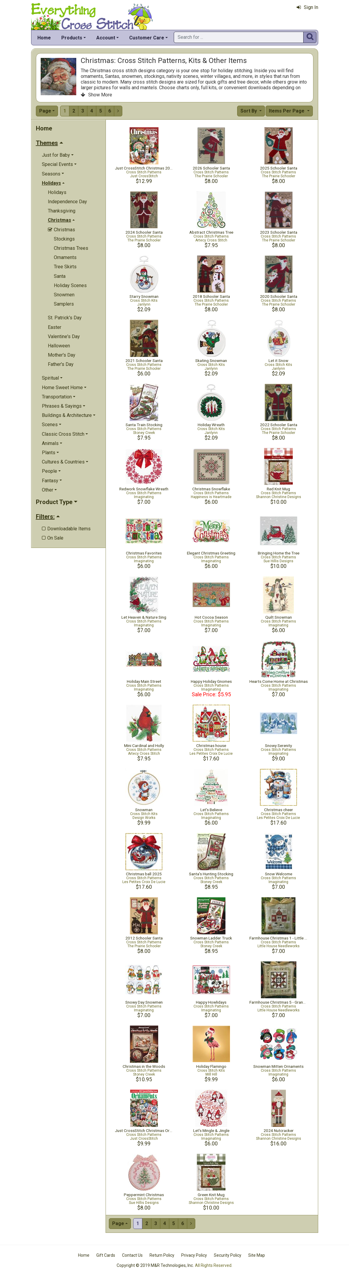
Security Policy (227, 1255)
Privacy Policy (194, 1255)
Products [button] (71, 38)
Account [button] (105, 38)
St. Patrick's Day (65, 318)
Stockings (64, 239)
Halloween (59, 346)
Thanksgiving (61, 211)
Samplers (64, 304)
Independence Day (67, 201)
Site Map (256, 1255)
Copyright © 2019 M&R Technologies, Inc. (155, 1265)
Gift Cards (105, 1255)
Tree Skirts (65, 266)
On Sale (52, 538)
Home (44, 38)
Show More (96, 95)
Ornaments (65, 257)
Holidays (57, 192)
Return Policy (162, 1255)
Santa (59, 276)
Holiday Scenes (70, 285)
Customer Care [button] (146, 38)
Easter (54, 327)
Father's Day (61, 364)
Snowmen (64, 295)
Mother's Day (61, 355)
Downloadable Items (66, 529)
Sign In (307, 7)
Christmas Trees (71, 248)
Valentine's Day (64, 336)
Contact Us (132, 1255)
